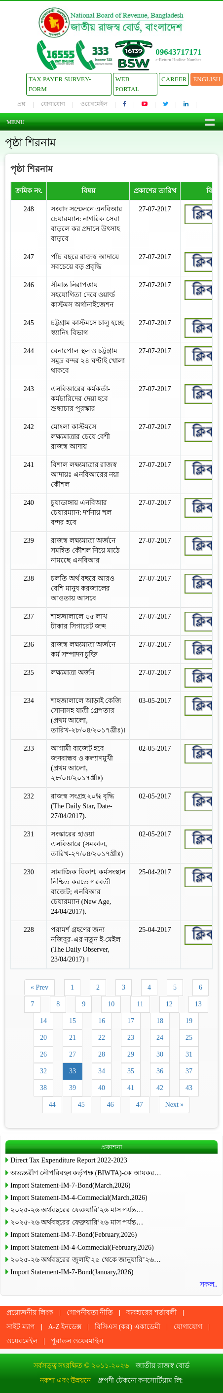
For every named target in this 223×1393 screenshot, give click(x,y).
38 (43, 1088)
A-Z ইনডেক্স (65, 1326)
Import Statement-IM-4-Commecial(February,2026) (82, 1247)
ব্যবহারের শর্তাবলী (151, 1312)
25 (189, 1037)
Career (173, 79)
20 (43, 1037)
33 (72, 1071)
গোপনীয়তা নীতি (90, 1312)
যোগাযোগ (53, 103)
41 (130, 1088)
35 (130, 1071)
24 (159, 1037)
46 (110, 1104)
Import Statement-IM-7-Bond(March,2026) (70, 1185)
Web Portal (127, 84)
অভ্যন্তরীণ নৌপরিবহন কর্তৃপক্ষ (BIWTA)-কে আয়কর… (85, 1173)
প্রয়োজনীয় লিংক (29, 1312)
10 (111, 1004)
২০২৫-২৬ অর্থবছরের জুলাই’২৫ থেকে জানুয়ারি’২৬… (85, 1259)
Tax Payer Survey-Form (60, 84)
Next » (174, 1104)
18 (159, 1021)
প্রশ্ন (21, 103)
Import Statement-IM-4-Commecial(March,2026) (79, 1197)
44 (52, 1104)
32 (43, 1071)
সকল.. (209, 1284)
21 (72, 1037)
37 (189, 1071)
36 (159, 1071)
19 (189, 1021)
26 (43, 1054)
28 (101, 1054)
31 (189, 1054)
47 (139, 1104)
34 (101, 1071)
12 (169, 1004)
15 (72, 1021)
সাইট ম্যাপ (20, 1326)
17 (130, 1021)
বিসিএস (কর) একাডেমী (127, 1326)
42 (159, 1088)
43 (189, 1088)
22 (101, 1037)
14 (43, 1021)
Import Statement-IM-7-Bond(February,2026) (73, 1234)
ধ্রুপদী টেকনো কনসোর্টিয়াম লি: (140, 1380)
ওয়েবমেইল (94, 103)
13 (198, 1004)
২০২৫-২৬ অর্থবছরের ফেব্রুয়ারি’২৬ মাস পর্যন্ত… (76, 1210)
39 (72, 1088)
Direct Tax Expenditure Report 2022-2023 (68, 1160)
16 (101, 1021)
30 (159, 1054)
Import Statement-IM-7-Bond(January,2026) (71, 1272)
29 (130, 1054)
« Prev (39, 987)
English (207, 79)
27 (72, 1054)
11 (140, 1004)
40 (101, 1088)
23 (130, 1037)
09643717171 (178, 52)
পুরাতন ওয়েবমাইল (77, 1341)
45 (81, 1104)
